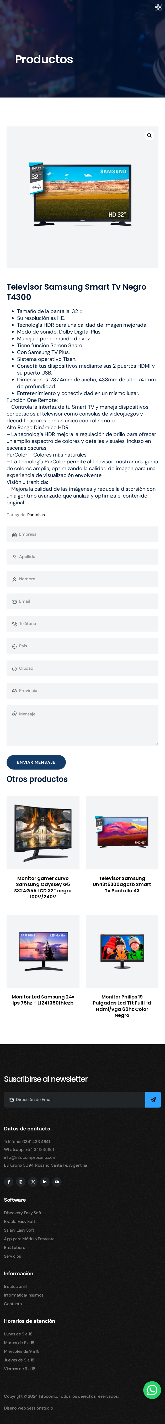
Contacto (13, 1304)
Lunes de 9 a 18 (18, 1334)
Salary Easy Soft (19, 1230)
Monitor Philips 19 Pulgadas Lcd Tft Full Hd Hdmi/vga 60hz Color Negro (122, 1005)
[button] (149, 135)
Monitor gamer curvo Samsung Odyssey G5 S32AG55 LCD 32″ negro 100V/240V (43, 887)
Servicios (12, 1256)
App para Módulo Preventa (29, 1239)
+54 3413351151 (39, 1149)
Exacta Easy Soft (19, 1221)
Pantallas (36, 515)
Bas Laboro (14, 1247)
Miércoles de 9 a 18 (22, 1351)
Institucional (15, 1286)
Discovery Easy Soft (22, 1213)
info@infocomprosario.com (30, 1157)
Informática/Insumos (24, 1295)
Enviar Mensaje (36, 762)
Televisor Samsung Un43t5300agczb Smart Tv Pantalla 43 (122, 884)
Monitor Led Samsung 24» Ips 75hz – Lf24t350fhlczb (43, 999)
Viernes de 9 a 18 (19, 1368)
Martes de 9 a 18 (19, 1342)
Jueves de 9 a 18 (19, 1360)
